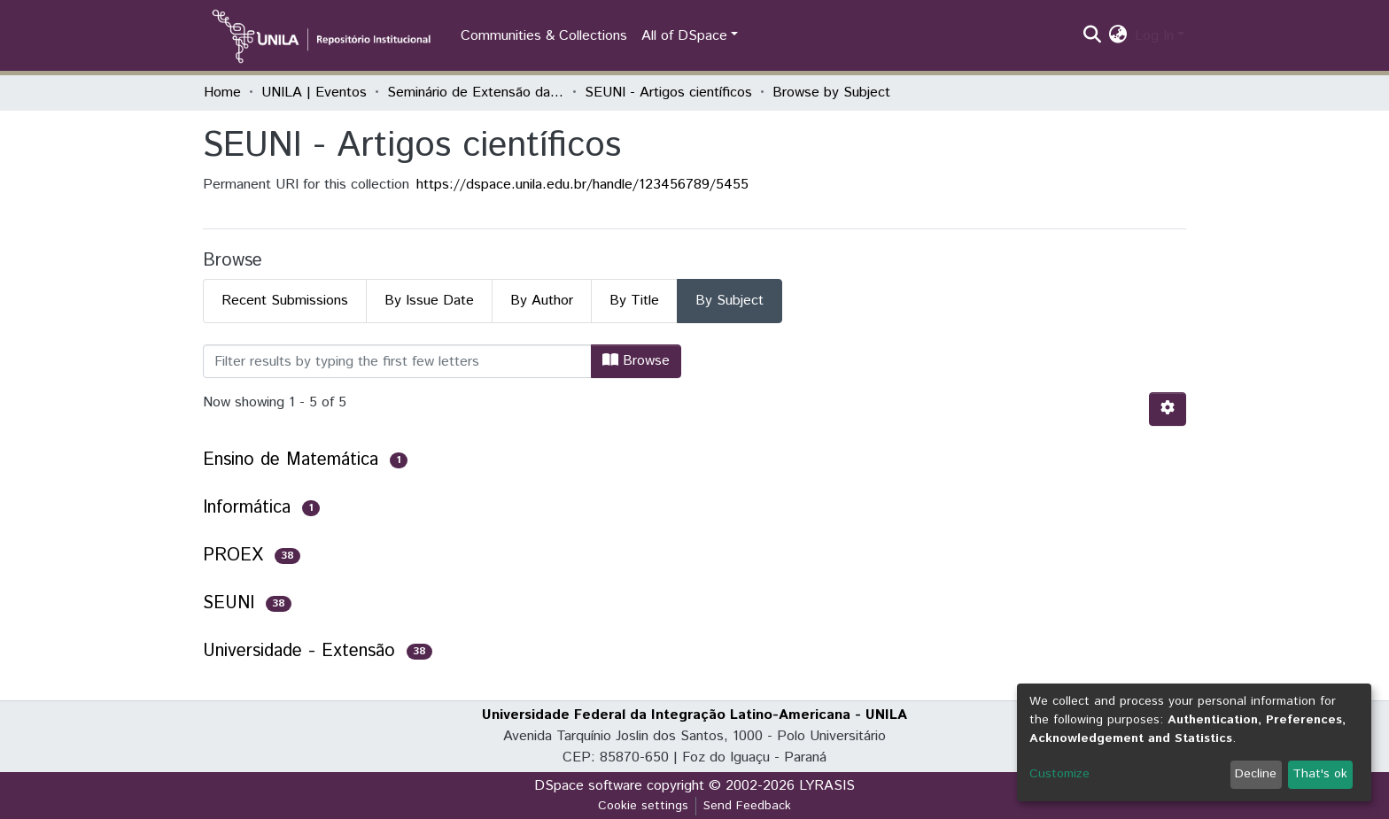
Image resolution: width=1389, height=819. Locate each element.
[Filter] (397, 361)
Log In (1154, 36)
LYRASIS (827, 786)
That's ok (1319, 774)
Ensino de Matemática (290, 460)
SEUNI (228, 603)
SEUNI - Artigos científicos (668, 92)
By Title (634, 300)
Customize (1059, 774)
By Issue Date (429, 300)
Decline (1255, 774)
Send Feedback (747, 806)
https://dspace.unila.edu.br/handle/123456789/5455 (582, 184)
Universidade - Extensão (299, 651)
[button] (1118, 36)
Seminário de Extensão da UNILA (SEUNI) (475, 92)
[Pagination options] (1167, 409)
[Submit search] (1093, 36)
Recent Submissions (284, 300)
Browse (636, 361)
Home (222, 92)
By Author (541, 300)
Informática (247, 508)
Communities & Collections (544, 36)
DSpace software (588, 786)
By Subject (729, 300)
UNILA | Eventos (314, 92)
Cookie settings (643, 806)
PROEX (233, 555)
